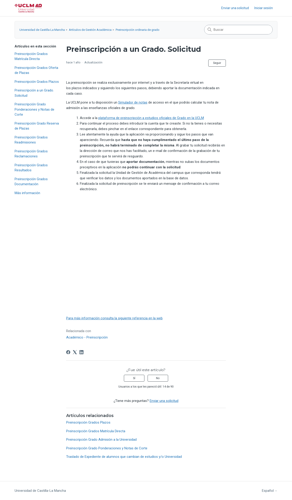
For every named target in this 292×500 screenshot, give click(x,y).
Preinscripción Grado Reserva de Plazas (37, 126)
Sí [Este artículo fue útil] (134, 378)
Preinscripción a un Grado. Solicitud (34, 93)
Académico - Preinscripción (87, 337)
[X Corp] (75, 352)
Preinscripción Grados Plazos (37, 82)
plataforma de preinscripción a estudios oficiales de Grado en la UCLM (151, 118)
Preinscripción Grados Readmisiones (31, 140)
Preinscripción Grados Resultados (31, 167)
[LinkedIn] (81, 352)
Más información (27, 193)
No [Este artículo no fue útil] (157, 378)
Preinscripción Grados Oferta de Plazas (36, 70)
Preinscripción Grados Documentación (31, 181)
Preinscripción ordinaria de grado (137, 29)
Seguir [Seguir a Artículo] (217, 63)
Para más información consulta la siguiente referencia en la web (114, 318)
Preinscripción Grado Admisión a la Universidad (101, 440)
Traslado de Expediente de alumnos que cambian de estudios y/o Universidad (124, 457)
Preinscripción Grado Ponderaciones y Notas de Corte (34, 109)
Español (269, 491)
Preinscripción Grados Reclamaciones (31, 154)
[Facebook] (68, 352)
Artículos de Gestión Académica (90, 29)
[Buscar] (238, 29)
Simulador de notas (132, 102)
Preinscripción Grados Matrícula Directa (31, 56)
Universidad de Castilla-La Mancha (42, 29)
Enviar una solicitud (235, 8)
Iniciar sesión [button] (263, 8)
